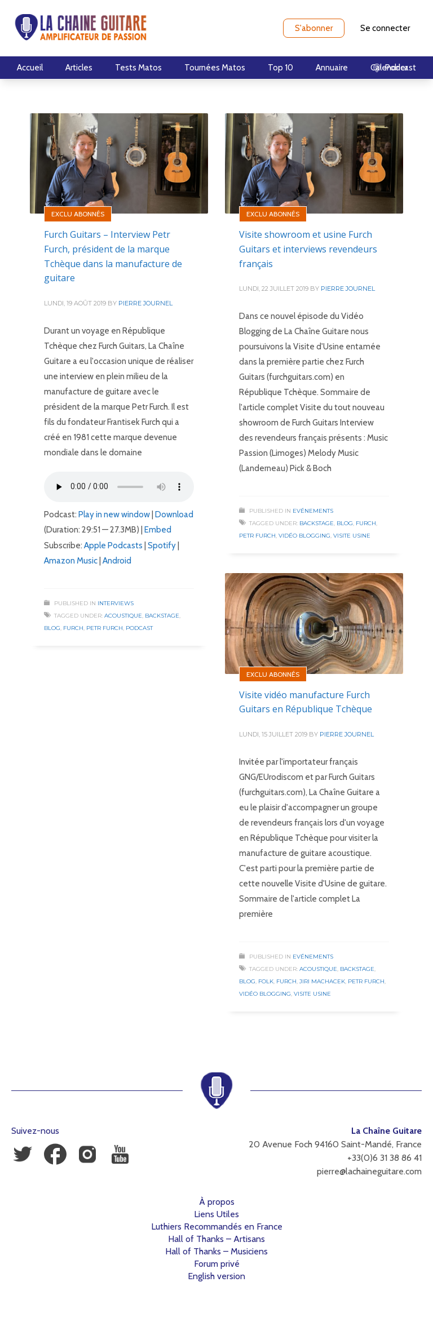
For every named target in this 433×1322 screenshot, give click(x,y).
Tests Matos (138, 68)
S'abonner (314, 28)
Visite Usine (351, 535)
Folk (265, 981)
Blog (52, 628)
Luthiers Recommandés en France (216, 1226)
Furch (73, 628)
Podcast (139, 628)
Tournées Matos (214, 68)
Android (117, 561)
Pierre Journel (145, 303)
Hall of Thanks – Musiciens (216, 1251)
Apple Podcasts (113, 545)
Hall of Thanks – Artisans (216, 1239)
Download (174, 514)
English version (216, 1276)
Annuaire (332, 68)
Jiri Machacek (322, 981)
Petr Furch (104, 628)
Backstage (162, 615)
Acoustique (123, 615)
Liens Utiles (216, 1214)
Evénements (313, 510)
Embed (157, 530)
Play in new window (114, 514)
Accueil (30, 68)
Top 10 (280, 68)
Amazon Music (71, 561)
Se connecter (385, 28)
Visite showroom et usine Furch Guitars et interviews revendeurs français (308, 248)
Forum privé (217, 1263)
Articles (78, 68)
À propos (217, 1201)
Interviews (116, 603)
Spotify (162, 545)
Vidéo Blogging (304, 535)
